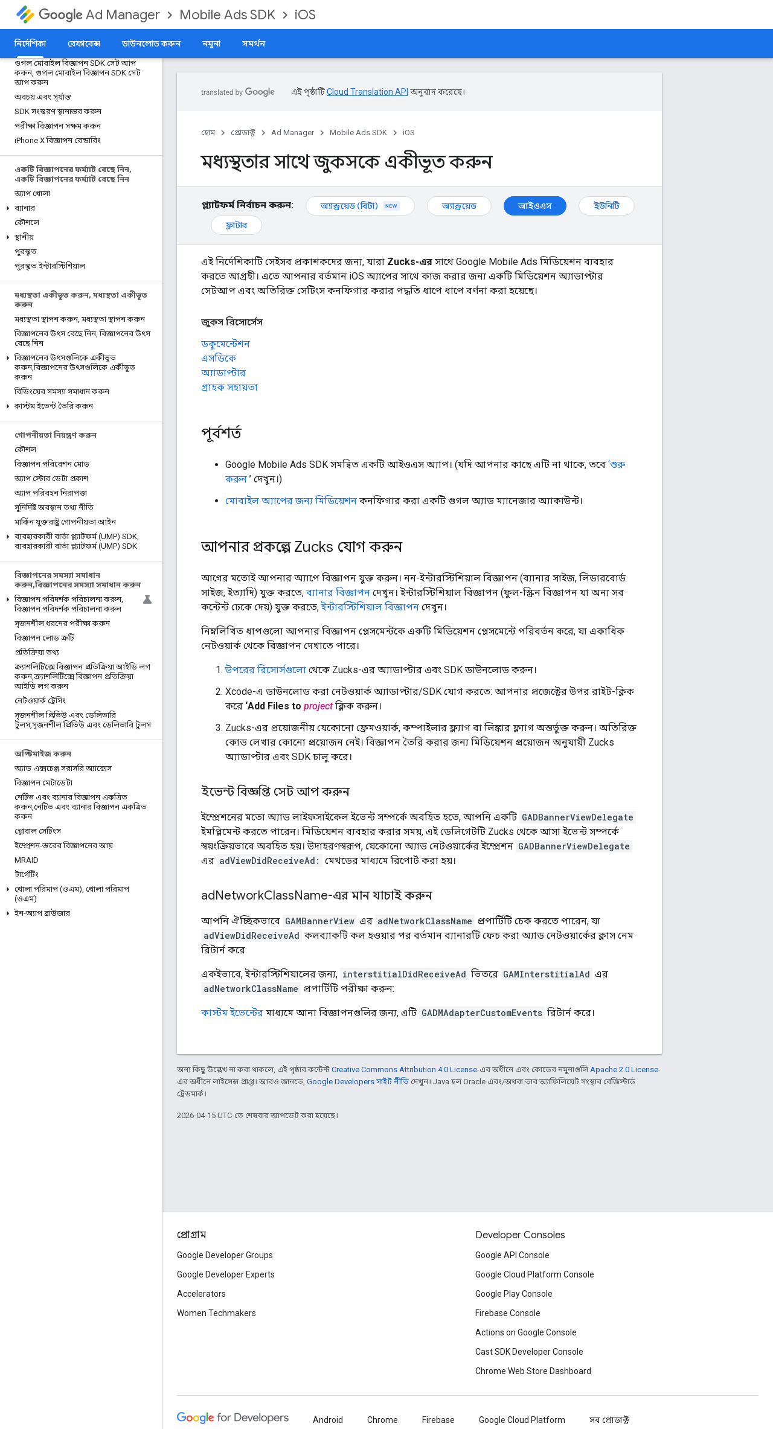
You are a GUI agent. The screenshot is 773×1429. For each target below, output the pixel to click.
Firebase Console (507, 1313)
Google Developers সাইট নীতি (358, 1081)
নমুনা (211, 43)
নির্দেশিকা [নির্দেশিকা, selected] (30, 43)
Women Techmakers (216, 1313)
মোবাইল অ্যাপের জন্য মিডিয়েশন (291, 501)
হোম (208, 132)
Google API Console (512, 1255)
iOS (305, 15)
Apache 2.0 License (624, 1069)
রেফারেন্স (84, 43)
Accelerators (201, 1294)
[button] (79, 208)
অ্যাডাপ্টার (223, 373)
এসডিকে (218, 358)
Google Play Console (514, 1294)
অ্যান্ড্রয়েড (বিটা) (360, 205)
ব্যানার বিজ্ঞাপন (338, 592)
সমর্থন (253, 43)
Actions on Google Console (526, 1332)
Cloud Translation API (367, 92)
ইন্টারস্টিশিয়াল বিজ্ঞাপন (370, 607)
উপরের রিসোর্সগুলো (265, 670)
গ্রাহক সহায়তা (229, 387)
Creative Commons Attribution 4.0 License (404, 1069)
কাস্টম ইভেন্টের (232, 1012)
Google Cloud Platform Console (534, 1274)
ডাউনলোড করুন (151, 43)
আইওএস (535, 205)
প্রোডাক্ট (243, 132)
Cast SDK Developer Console (529, 1352)
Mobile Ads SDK (227, 15)
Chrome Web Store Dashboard (533, 1371)
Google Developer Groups (225, 1255)
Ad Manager (99, 15)
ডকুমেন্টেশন (225, 344)
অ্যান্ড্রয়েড (459, 205)
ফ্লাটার (236, 225)
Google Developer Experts (226, 1274)
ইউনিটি (607, 205)
